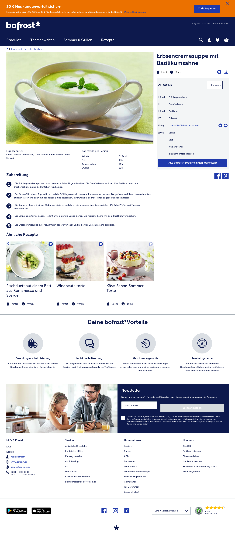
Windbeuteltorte (70, 285)
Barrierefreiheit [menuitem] (131, 488)
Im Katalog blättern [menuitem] (75, 447)
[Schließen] (227, 3)
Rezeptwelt (16, 49)
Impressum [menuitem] (129, 457)
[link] (39, 26)
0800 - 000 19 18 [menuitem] (17, 467)
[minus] (203, 85)
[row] (117, 156)
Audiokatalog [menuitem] (72, 457)
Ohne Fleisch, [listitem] (56, 154)
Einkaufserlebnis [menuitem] (191, 452)
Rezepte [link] (107, 40)
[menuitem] (13, 41)
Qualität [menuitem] (187, 442)
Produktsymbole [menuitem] (191, 467)
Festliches (39, 49)
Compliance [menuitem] (130, 478)
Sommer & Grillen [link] (77, 40)
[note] (30, 304)
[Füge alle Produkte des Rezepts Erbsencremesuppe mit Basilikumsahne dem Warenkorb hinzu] (192, 163)
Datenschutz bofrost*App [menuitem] (137, 467)
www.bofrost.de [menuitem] (16, 457)
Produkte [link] (13, 40)
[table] (193, 127)
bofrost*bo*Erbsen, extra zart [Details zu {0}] (184, 125)
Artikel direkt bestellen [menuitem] (76, 442)
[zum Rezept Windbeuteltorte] (80, 261)
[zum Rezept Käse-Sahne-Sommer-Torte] (130, 261)
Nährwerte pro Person (95, 151)
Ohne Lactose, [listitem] (13, 154)
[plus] (226, 85)
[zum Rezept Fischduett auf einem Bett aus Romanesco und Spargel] (30, 261)
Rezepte (28, 49)
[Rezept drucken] (226, 72)
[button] (207, 9)
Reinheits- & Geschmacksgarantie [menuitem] (200, 462)
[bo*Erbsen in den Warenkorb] (226, 125)
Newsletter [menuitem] (70, 467)
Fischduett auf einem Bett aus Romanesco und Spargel (28, 290)
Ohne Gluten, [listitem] (42, 154)
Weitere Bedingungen (135, 12)
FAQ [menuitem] (8, 442)
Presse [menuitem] (127, 447)
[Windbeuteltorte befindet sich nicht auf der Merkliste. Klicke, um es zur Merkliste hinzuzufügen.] (100, 245)
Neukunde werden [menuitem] (192, 457)
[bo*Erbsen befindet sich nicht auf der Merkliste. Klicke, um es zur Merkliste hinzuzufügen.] (220, 125)
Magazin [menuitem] (196, 23)
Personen (216, 85)
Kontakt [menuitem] (10, 447)
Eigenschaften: (15, 151)
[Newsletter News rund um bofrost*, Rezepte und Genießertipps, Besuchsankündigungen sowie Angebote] (173, 407)
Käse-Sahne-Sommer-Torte (126, 288)
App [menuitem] (67, 462)
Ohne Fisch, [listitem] (28, 154)
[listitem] (79, 185)
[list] (117, 352)
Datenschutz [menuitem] (130, 462)
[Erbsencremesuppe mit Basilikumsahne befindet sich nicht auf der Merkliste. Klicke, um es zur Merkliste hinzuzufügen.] (219, 72)
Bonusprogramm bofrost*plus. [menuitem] (80, 478)
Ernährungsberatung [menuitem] (193, 447)
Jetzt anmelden (210, 405)
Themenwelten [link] (42, 40)
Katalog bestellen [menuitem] (74, 452)
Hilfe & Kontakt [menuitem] (221, 23)
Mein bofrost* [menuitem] (15, 452)
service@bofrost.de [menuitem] (18, 462)
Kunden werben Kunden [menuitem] (77, 473)
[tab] (209, 40)
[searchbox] (125, 39)
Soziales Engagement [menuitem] (135, 473)
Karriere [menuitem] (206, 23)
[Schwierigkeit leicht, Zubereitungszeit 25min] (180, 72)
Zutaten (165, 85)
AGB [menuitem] (126, 452)
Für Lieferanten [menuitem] (131, 483)
